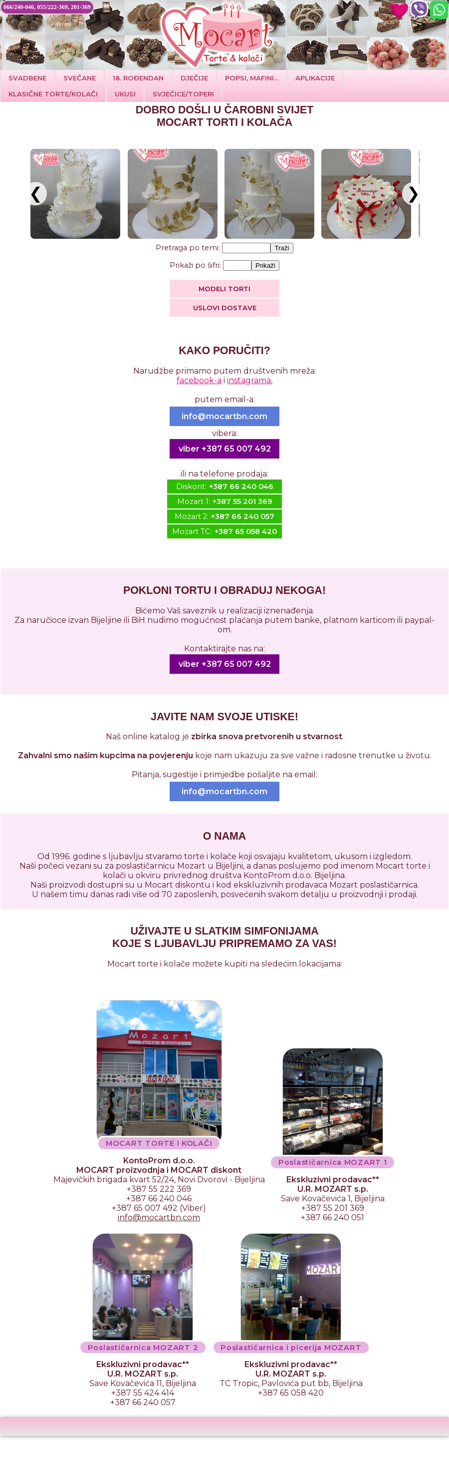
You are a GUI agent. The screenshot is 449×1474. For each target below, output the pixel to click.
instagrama (249, 380)
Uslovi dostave (224, 308)
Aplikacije (315, 78)
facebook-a (199, 380)
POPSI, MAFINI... (251, 78)
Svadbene (27, 78)
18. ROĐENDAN (138, 78)
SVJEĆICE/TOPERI (183, 94)
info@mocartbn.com (224, 416)
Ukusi (125, 94)
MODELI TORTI (224, 289)
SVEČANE (79, 78)
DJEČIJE (194, 78)
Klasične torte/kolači (53, 94)
